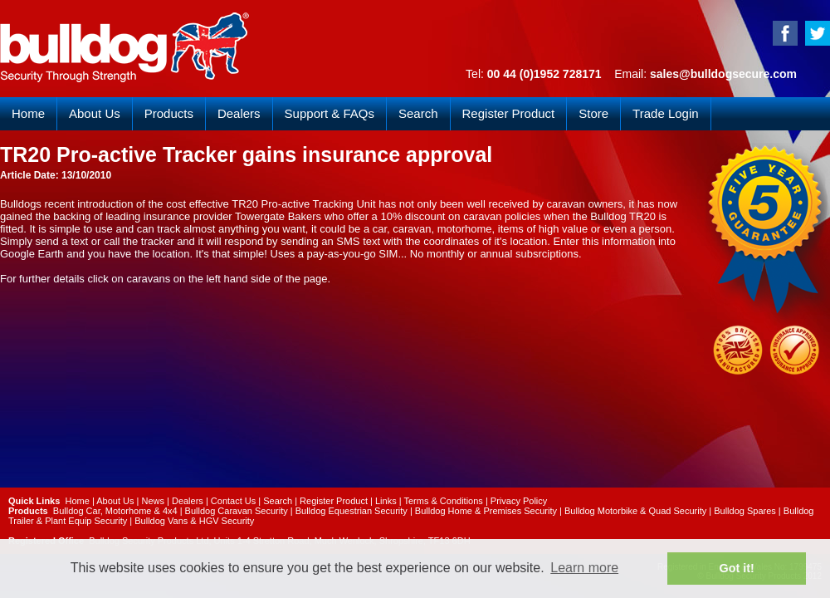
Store (593, 113)
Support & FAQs (329, 113)
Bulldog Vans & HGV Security (194, 521)
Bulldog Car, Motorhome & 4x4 (115, 511)
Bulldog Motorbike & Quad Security (635, 511)
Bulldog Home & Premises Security (486, 511)
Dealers (239, 113)
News (152, 501)
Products (168, 113)
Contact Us (233, 501)
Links (386, 501)
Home (28, 113)
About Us (94, 113)
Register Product (508, 113)
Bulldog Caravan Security (236, 511)
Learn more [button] (584, 568)
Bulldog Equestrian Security (351, 511)
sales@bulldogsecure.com (723, 74)
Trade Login (665, 113)
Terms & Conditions (442, 501)
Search (418, 113)
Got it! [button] (737, 568)
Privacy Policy (519, 501)
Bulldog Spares (745, 511)
